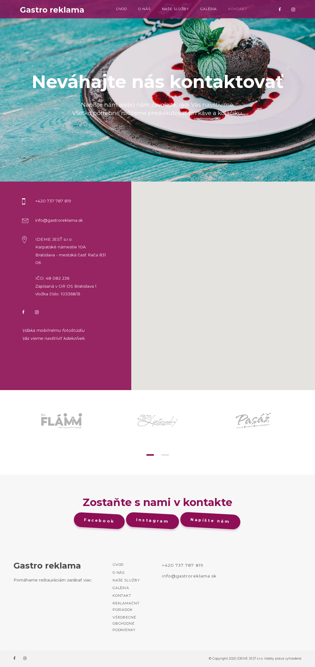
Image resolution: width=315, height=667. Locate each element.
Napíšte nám (211, 520)
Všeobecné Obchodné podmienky (124, 623)
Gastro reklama (52, 10)
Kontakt (237, 9)
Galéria (208, 9)
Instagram (153, 521)
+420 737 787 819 (182, 565)
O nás (144, 9)
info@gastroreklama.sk (189, 575)
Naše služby (175, 9)
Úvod (121, 9)
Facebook (100, 521)
